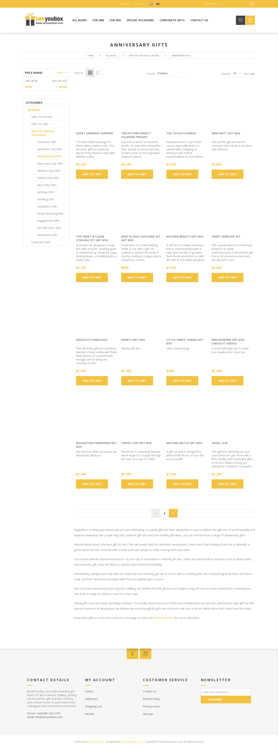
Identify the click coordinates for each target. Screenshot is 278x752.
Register (125, 3)
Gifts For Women (42, 117)
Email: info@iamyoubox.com (45, 717)
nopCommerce (96, 741)
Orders (89, 691)
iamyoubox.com (164, 618)
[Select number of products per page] (237, 73)
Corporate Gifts (41, 242)
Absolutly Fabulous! (92, 340)
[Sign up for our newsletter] (226, 692)
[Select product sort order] (171, 73)
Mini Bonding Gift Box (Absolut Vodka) (228, 341)
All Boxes (33, 110)
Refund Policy (151, 699)
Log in (139, 3)
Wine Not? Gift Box (226, 133)
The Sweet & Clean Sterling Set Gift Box (92, 238)
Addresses (91, 699)
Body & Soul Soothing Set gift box (140, 238)
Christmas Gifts (46, 142)
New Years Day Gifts (50, 163)
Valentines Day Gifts (49, 149)
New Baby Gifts (47, 185)
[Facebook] (132, 654)
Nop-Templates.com (131, 741)
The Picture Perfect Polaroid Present (136, 135)
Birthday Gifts (45, 192)
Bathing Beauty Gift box (184, 236)
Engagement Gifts (48, 220)
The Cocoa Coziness (181, 133)
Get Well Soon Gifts (49, 228)
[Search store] (226, 4)
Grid (90, 73)
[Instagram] (145, 654)
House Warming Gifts (50, 213)
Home (90, 55)
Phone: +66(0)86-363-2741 (43, 713)
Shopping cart (93, 706)
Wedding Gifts (45, 199)
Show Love (220, 443)
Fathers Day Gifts (48, 178)
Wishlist (89, 714)
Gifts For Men (39, 124)
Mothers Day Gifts (48, 171)
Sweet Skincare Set (226, 236)
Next (173, 513)
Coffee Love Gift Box (136, 443)
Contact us (149, 691)
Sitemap (148, 714)
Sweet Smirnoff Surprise (94, 133)
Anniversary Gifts (49, 156)
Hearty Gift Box (133, 340)
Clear (59, 72)
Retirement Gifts (47, 235)
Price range (33, 72)
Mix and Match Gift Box (184, 443)
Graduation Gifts (47, 206)
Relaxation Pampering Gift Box (96, 444)
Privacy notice (151, 706)
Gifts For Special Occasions (42, 133)
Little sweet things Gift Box (184, 341)
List (98, 73)
